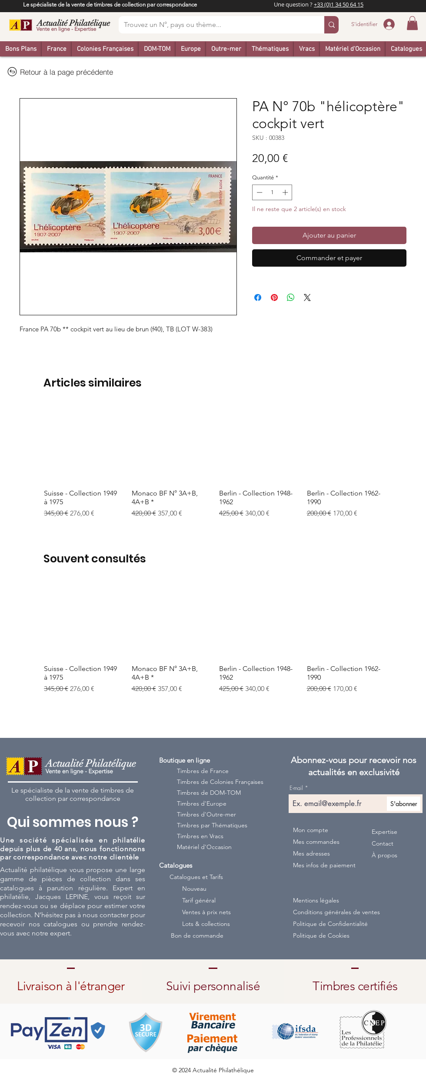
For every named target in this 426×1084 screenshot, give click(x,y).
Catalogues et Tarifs (196, 877)
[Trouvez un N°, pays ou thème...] (215, 24)
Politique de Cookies (321, 935)
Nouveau (194, 888)
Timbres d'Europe (201, 803)
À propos (384, 855)
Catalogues (175, 865)
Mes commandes (316, 842)
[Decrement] (258, 192)
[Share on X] (307, 297)
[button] (412, 23)
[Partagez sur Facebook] (258, 297)
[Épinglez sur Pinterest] (274, 297)
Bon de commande (197, 935)
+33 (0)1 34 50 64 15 (338, 4)
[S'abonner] (404, 803)
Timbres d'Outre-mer (206, 814)
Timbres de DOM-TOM (209, 792)
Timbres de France (203, 771)
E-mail (296, 788)
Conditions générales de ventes (329, 912)
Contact (382, 843)
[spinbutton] (272, 192)
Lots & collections (206, 924)
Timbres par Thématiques (212, 825)
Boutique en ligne (184, 760)
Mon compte (310, 830)
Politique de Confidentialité (329, 924)
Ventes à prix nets (206, 912)
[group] (213, 462)
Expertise (384, 832)
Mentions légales (316, 900)
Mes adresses (311, 853)
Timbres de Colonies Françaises (214, 782)
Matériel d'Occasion (204, 847)
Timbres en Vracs (200, 836)
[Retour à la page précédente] (59, 71)
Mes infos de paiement (324, 865)
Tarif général (199, 900)
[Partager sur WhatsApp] (291, 297)
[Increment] (286, 192)
